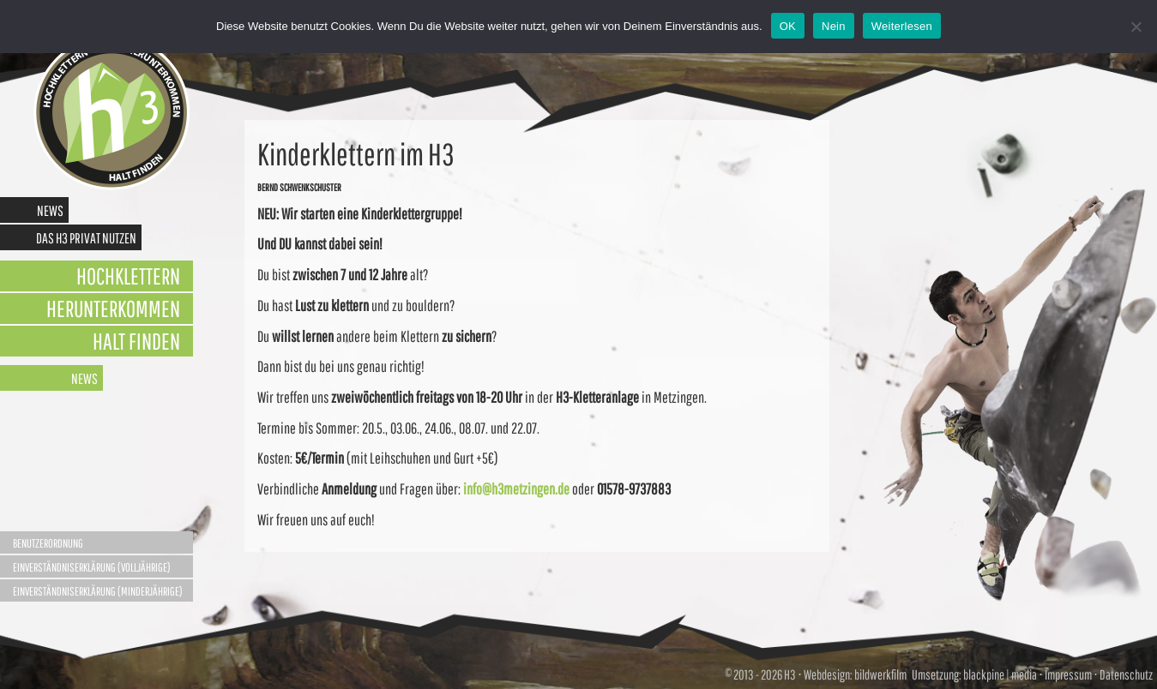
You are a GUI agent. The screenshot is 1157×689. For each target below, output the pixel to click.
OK (788, 26)
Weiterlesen (901, 26)
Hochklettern (128, 275)
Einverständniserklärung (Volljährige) (92, 567)
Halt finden (136, 340)
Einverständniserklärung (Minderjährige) (98, 591)
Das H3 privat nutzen (86, 238)
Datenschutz (1126, 674)
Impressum (1068, 674)
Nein (834, 26)
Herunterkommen (113, 308)
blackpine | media (999, 674)
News (50, 210)
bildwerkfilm (880, 674)
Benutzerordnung (48, 543)
